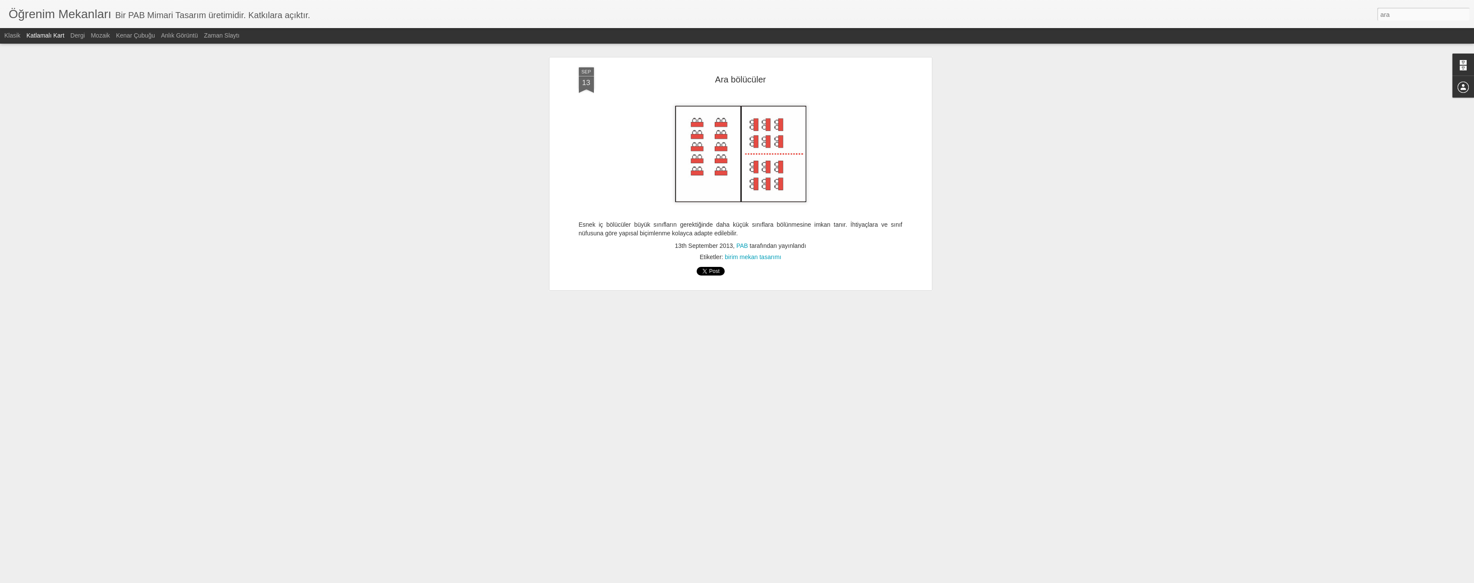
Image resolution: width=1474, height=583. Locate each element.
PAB (742, 103)
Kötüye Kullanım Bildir (813, 578)
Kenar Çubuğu (135, 35)
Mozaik (100, 35)
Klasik (12, 35)
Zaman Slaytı (221, 35)
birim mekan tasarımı (753, 114)
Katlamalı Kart (45, 35)
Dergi (77, 35)
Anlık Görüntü (179, 35)
